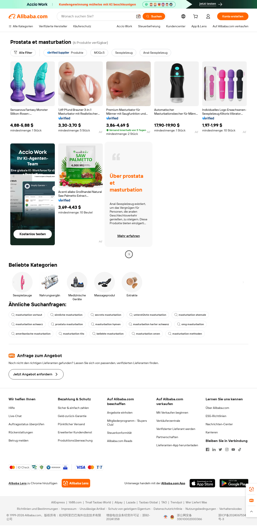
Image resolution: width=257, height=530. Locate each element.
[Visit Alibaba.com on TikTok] (240, 449)
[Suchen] (154, 16)
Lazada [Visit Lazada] (130, 502)
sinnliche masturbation (66, 315)
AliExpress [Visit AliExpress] (58, 502)
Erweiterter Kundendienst (75, 432)
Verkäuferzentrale (168, 420)
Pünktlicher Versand (71, 424)
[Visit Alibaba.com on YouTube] (233, 449)
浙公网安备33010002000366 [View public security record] (189, 517)
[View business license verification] (165, 517)
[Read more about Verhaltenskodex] (229, 509)
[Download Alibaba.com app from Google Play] (234, 483)
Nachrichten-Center (219, 424)
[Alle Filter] (23, 52)
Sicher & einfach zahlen (73, 408)
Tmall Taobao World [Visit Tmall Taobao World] (98, 502)
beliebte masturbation (108, 333)
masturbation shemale (190, 315)
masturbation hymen (106, 324)
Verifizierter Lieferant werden (175, 429)
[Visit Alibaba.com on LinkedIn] (214, 449)
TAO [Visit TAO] (164, 502)
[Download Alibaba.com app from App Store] (202, 483)
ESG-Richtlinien (216, 416)
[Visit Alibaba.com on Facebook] (207, 449)
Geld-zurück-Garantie (72, 416)
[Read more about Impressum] (67, 509)
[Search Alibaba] (96, 16)
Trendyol (176, 502)
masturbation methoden (185, 333)
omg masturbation (190, 324)
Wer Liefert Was (196, 502)
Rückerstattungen (21, 432)
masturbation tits (71, 333)
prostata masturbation (67, 324)
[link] (251, 489)
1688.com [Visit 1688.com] (75, 502)
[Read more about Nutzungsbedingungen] (200, 509)
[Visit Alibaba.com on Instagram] (227, 449)
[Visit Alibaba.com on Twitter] (220, 449)
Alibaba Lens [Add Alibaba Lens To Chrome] (18, 483)
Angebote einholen (120, 412)
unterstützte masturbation (147, 315)
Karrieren (212, 432)
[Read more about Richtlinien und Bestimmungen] (37, 509)
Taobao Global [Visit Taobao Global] (148, 502)
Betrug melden (18, 440)
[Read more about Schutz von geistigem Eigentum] (128, 509)
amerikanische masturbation (31, 333)
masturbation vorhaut (26, 315)
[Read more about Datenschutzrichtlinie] (167, 509)
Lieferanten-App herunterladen (177, 445)
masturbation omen (146, 333)
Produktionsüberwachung (75, 440)
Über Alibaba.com (217, 408)
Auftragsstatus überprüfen (26, 424)
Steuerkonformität (119, 432)
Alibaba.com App (173, 483)
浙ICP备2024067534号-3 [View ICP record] (232, 517)
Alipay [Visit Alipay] (119, 502)
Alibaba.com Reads (119, 441)
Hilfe (12, 408)
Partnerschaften (167, 437)
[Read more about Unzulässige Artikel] (91, 509)
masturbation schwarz (27, 324)
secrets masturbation (106, 315)
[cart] (196, 17)
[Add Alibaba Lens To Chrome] (76, 483)
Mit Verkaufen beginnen (172, 412)
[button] (138, 16)
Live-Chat (15, 416)
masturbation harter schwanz (149, 324)
